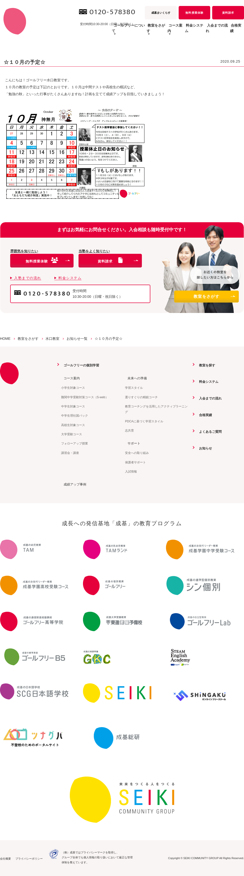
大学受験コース (71, 434)
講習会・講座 (70, 452)
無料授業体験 (194, 12)
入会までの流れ (207, 31)
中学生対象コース (73, 406)
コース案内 (70, 378)
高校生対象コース (73, 425)
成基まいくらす (160, 12)
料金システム (176, 31)
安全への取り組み (137, 452)
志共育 (129, 430)
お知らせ (203, 448)
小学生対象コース (73, 387)
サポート (132, 443)
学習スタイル (134, 387)
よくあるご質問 (209, 431)
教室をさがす (214, 296)
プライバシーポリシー (29, 858)
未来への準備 (135, 378)
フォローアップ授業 (74, 443)
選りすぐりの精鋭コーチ (141, 397)
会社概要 (5, 858)
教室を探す (205, 365)
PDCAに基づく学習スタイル (144, 421)
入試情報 (131, 471)
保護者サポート (135, 462)
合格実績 (233, 31)
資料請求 (228, 12)
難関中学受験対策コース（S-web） (84, 397)
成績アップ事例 (73, 484)
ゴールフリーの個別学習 (80, 365)
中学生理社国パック (74, 415)
